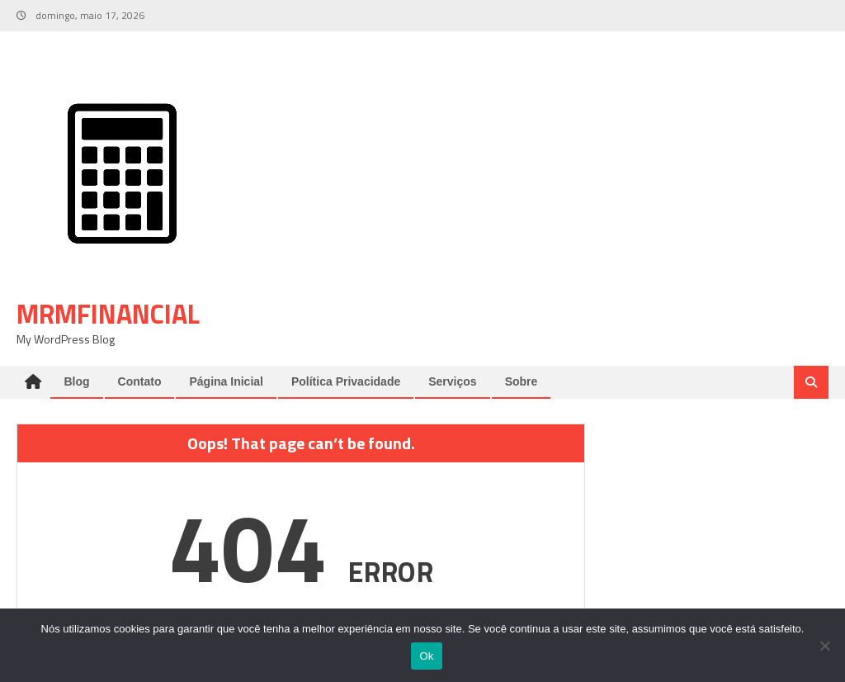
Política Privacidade (345, 381)
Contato (140, 381)
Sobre (521, 381)
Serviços (452, 381)
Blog (76, 381)
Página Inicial (225, 381)
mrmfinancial (108, 314)
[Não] (824, 645)
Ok (426, 656)
